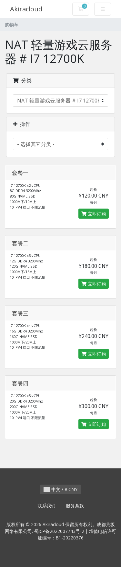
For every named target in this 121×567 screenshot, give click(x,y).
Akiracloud (26, 9)
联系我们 (46, 505)
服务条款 (75, 505)
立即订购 (93, 214)
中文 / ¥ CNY (60, 489)
